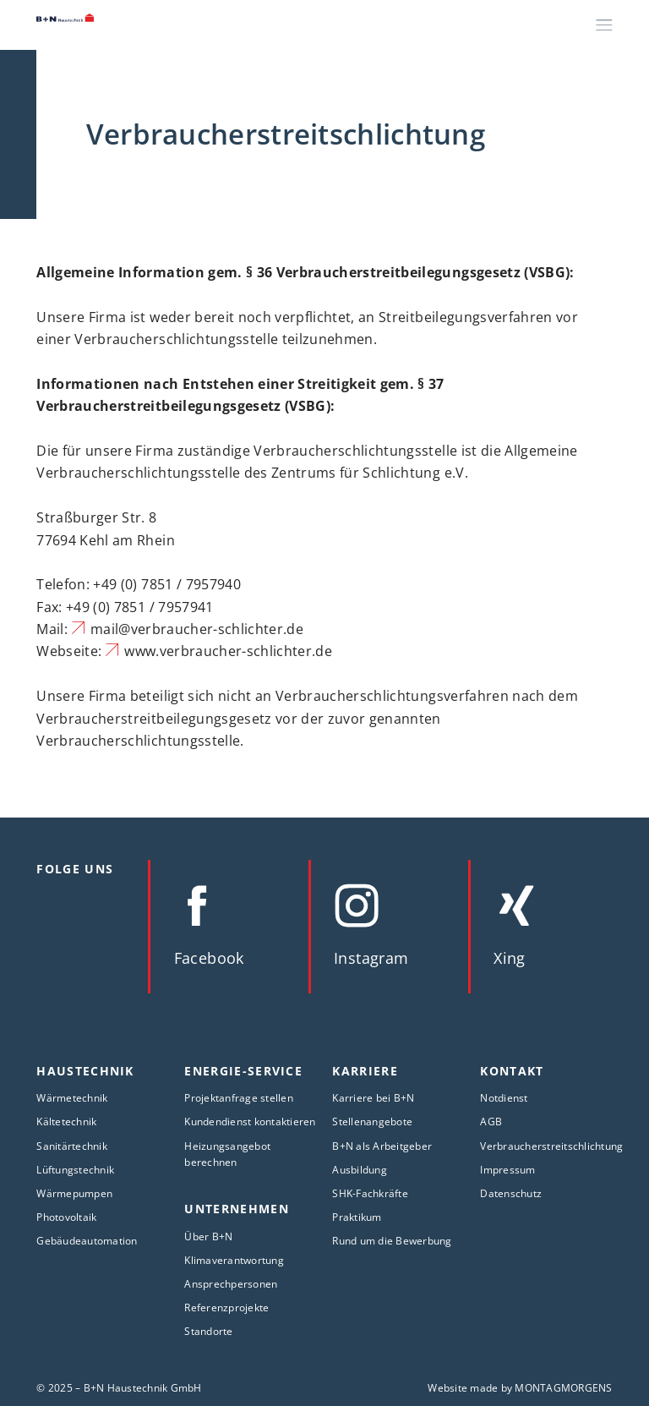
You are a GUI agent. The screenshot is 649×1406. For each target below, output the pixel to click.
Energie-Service (243, 1071)
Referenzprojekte (226, 1307)
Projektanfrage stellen (238, 1097)
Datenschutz (511, 1193)
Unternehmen (236, 1209)
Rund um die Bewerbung (391, 1240)
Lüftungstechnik (75, 1169)
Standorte (208, 1331)
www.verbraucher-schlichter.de (228, 651)
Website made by (520, 1387)
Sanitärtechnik (71, 1146)
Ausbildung (359, 1169)
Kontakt (511, 1071)
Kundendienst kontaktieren (249, 1121)
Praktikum (356, 1217)
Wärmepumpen (74, 1193)
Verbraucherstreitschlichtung (551, 1146)
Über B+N (208, 1236)
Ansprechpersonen (230, 1283)
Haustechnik (85, 1071)
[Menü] (604, 24)
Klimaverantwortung (234, 1260)
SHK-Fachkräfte (370, 1193)
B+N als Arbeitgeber (382, 1146)
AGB (491, 1121)
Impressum (507, 1169)
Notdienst (503, 1097)
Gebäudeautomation (86, 1240)
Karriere (365, 1071)
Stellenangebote (372, 1121)
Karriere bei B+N (373, 1097)
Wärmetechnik (71, 1097)
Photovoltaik (66, 1217)
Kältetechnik (66, 1121)
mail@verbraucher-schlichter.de (196, 629)
